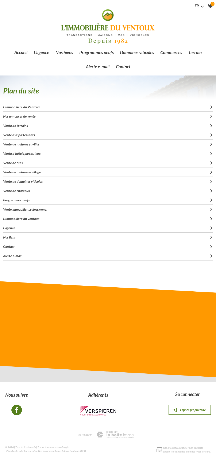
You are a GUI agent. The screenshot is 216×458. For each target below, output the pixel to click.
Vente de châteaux (108, 190)
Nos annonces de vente (108, 115)
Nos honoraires (46, 450)
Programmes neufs (96, 52)
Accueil (20, 52)
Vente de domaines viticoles (108, 180)
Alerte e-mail (97, 66)
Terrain (195, 52)
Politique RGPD (78, 450)
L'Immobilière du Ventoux (108, 106)
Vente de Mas (108, 162)
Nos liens (108, 236)
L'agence (41, 52)
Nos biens (64, 52)
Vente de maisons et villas (108, 143)
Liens (58, 450)
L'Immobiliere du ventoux (108, 218)
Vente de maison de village (108, 171)
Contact (123, 66)
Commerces (171, 52)
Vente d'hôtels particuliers (108, 153)
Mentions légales (28, 450)
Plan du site (12, 450)
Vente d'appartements (108, 134)
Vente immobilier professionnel (108, 208)
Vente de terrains (108, 125)
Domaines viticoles (137, 52)
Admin (65, 450)
